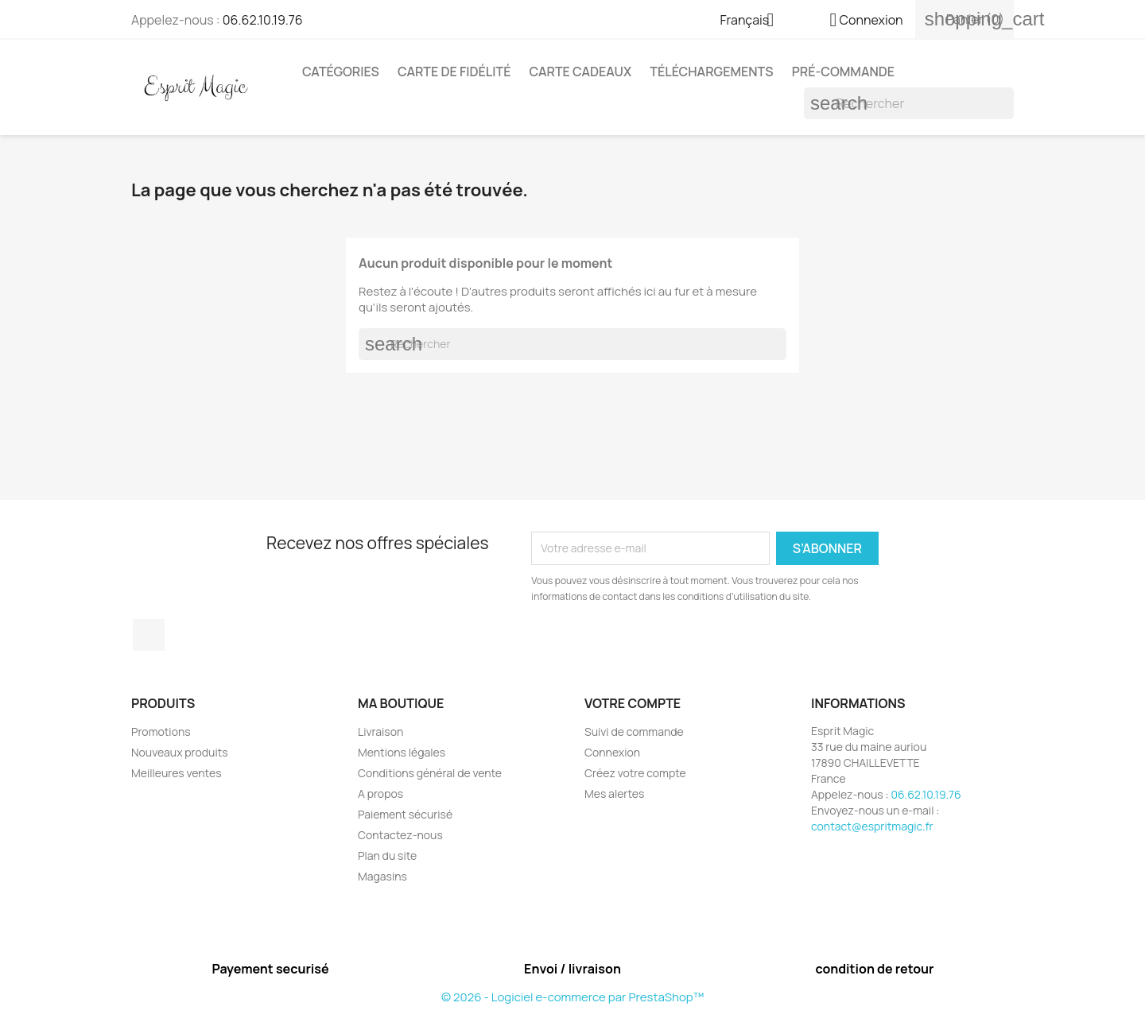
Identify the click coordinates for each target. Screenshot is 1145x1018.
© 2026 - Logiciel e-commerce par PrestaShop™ (572, 997)
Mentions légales (401, 752)
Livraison (380, 731)
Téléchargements (711, 71)
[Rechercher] (909, 103)
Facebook (149, 635)
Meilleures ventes (176, 772)
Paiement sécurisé (405, 814)
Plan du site (387, 855)
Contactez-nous (400, 834)
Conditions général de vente (430, 772)
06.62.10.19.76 (263, 20)
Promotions (161, 731)
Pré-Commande (843, 71)
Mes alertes (614, 793)
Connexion (612, 752)
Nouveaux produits (179, 752)
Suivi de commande (634, 731)
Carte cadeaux (581, 71)
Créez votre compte (635, 772)
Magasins (382, 876)
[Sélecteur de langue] (753, 21)
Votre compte (632, 703)
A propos (380, 793)
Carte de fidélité (454, 71)
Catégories (340, 71)
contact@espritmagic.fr (872, 826)
